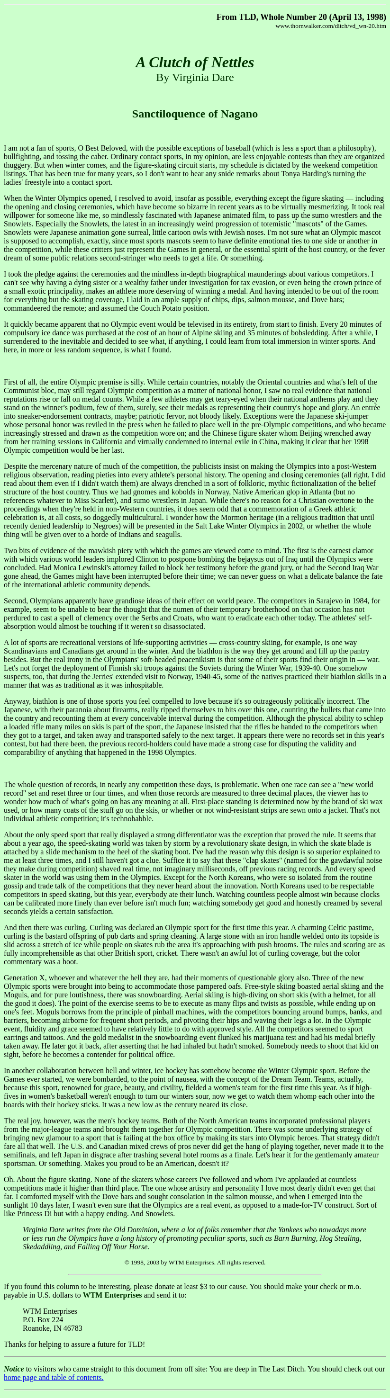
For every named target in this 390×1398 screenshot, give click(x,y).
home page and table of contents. (54, 1377)
